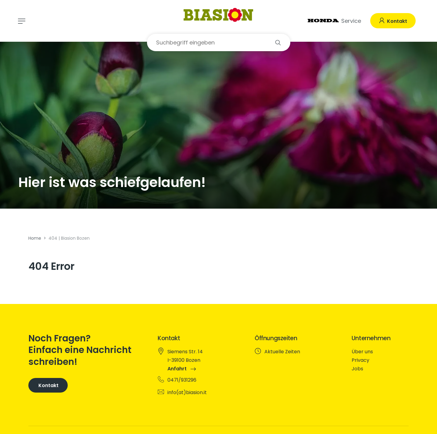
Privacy (360, 360)
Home (34, 238)
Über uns (362, 351)
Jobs (357, 368)
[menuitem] (379, 352)
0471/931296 (181, 379)
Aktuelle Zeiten (282, 351)
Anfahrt (181, 369)
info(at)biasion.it (187, 392)
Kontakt (396, 21)
